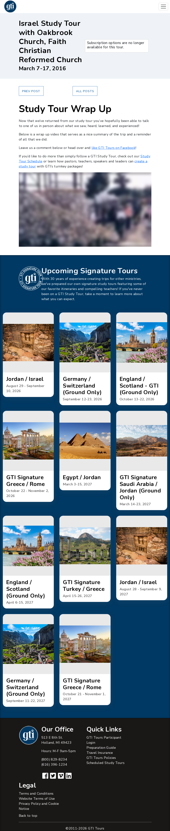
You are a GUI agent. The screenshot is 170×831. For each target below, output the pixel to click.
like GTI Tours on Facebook (113, 148)
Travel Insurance (100, 752)
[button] (28, 354)
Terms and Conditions (36, 793)
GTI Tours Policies (101, 758)
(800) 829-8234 (54, 759)
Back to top (28, 815)
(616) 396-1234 (54, 764)
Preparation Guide (101, 747)
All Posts (85, 91)
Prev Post (31, 91)
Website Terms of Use (37, 798)
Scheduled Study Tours (106, 763)
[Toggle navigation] (163, 6)
